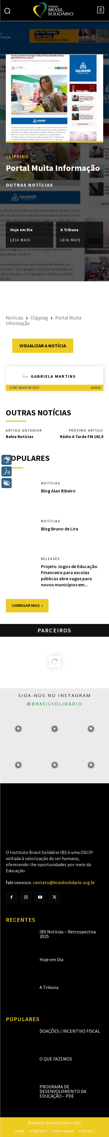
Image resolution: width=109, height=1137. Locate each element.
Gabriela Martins (53, 376)
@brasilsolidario (55, 704)
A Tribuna (69, 229)
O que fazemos (56, 1059)
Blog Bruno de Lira (59, 529)
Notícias (14, 318)
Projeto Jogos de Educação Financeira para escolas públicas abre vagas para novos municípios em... (69, 575)
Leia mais (20, 240)
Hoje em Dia (21, 229)
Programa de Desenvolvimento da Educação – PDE (63, 1091)
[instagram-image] (18, 729)
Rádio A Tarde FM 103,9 (81, 436)
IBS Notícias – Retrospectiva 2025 (68, 934)
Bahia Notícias (19, 436)
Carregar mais (27, 605)
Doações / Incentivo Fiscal (70, 1031)
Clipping (17, 156)
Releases (50, 559)
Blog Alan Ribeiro (58, 491)
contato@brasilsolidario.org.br (64, 882)
